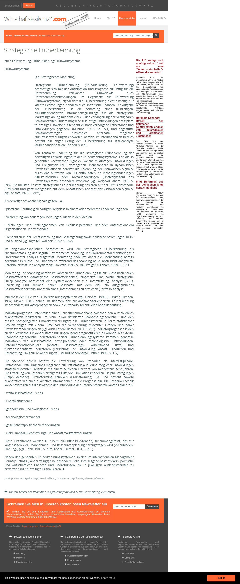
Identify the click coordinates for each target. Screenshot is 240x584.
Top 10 (111, 18)
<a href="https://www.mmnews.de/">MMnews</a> (17, 126)
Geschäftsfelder (15, 277)
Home (97, 18)
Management (124, 457)
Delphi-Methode (16, 377)
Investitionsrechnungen (76, 556)
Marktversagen (73, 560)
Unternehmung (45, 93)
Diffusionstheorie (122, 185)
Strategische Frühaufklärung (43, 478)
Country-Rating (15, 461)
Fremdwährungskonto (133, 562)
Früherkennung (68, 85)
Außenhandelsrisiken (50, 145)
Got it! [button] (221, 578)
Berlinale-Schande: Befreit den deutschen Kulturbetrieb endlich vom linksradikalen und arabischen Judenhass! (150, 127)
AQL (59, 526)
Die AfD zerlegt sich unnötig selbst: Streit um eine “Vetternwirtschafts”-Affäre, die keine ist (150, 66)
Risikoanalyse (124, 141)
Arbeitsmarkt (100, 345)
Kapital (20, 433)
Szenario (86, 441)
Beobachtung (113, 257)
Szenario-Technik (78, 305)
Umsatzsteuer (72, 564)
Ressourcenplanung (71, 445)
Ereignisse (49, 165)
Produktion (118, 349)
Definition (19, 558)
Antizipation (78, 89)
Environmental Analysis (21, 257)
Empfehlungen (12, 5)
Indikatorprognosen (38, 305)
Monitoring (120, 253)
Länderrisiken (76, 145)
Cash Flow (128, 553)
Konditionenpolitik (23, 562)
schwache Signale (35, 201)
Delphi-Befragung (118, 373)
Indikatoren (33, 317)
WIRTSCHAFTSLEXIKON (25, 36)
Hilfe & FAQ (159, 18)
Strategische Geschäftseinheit (91, 478)
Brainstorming (42, 377)
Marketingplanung (47, 117)
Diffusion (11, 189)
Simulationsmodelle (88, 373)
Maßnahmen (39, 445)
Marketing (19, 553)
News (143, 18)
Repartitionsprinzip (30, 526)
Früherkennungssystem (99, 157)
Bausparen (128, 558)
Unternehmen (68, 289)
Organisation (13, 229)
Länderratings (38, 461)
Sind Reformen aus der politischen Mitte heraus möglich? (150, 184)
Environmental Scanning (67, 253)
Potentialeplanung (48, 526)
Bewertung (12, 285)
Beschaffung (13, 353)
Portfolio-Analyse (112, 289)
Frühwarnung (21, 61)
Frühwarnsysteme (47, 101)
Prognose (101, 89)
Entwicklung (106, 121)
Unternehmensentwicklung (53, 97)
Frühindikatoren (91, 321)
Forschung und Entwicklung (74, 349)
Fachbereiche (127, 18)
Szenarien (93, 361)
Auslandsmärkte (115, 465)
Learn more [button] (108, 577)
